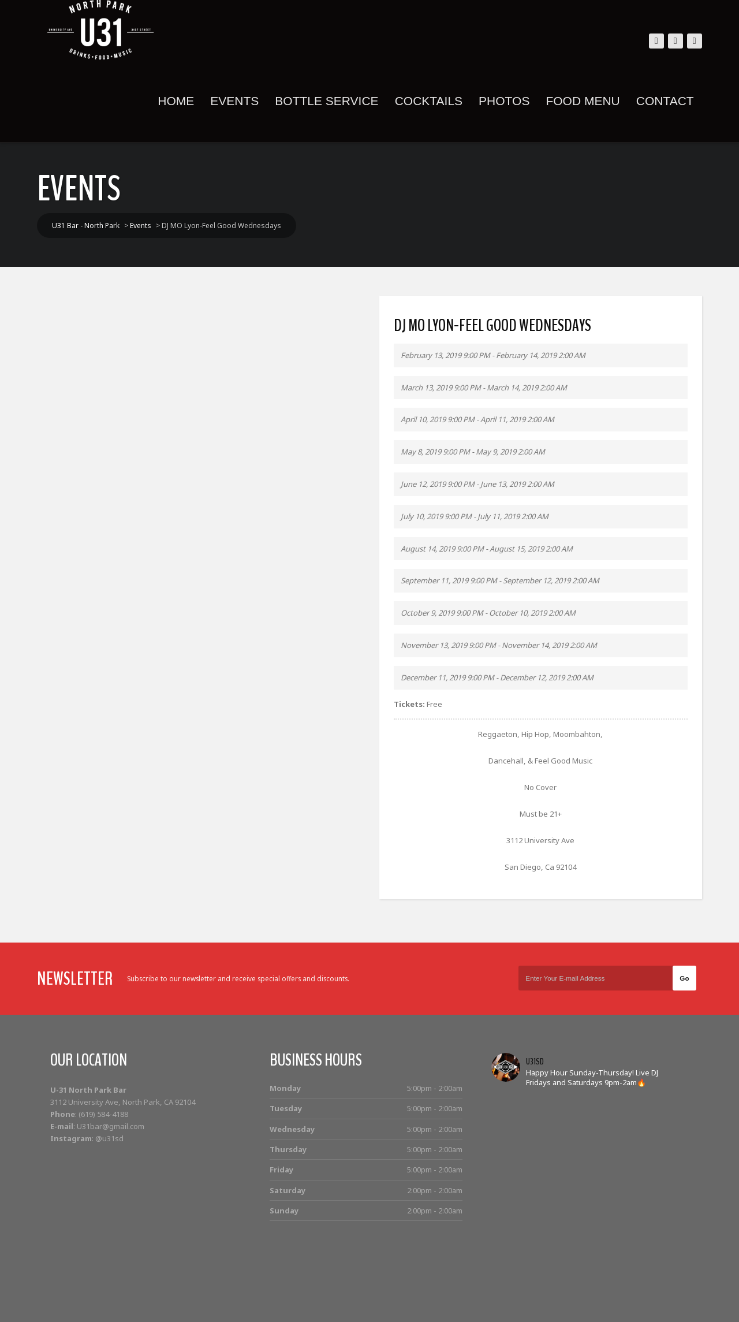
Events (231, 100)
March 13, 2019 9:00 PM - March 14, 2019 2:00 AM (484, 387)
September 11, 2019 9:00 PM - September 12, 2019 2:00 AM (500, 580)
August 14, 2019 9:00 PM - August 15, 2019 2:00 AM (487, 548)
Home (173, 100)
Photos (500, 100)
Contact (662, 100)
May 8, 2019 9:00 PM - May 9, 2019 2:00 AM (473, 451)
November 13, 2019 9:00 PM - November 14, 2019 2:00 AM (499, 645)
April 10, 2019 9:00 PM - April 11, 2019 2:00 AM (477, 419)
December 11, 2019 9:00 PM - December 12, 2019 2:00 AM (497, 677)
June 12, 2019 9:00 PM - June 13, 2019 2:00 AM (477, 484)
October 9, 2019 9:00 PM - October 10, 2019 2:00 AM (488, 613)
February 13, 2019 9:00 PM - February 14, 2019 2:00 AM (493, 355)
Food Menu (580, 100)
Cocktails (425, 100)
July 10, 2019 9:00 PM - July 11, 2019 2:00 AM (474, 516)
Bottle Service (323, 100)
